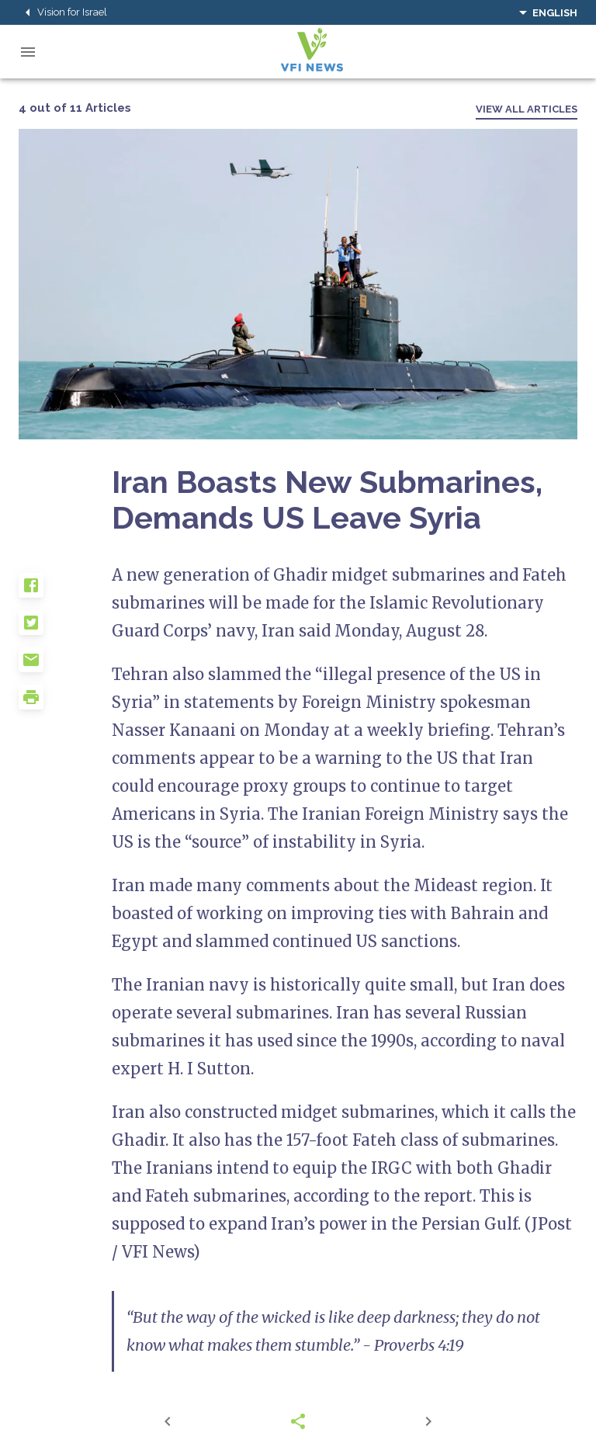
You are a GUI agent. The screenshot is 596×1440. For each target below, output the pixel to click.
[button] (65, 591)
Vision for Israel (63, 12)
